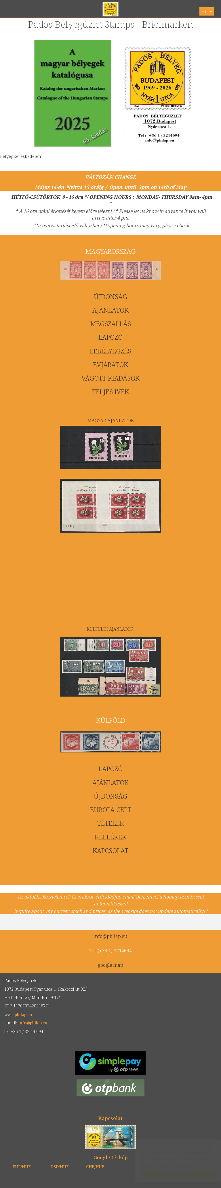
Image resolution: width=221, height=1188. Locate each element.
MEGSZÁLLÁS (110, 323)
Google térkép (111, 1157)
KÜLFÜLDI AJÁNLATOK (110, 629)
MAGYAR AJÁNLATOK (110, 420)
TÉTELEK (110, 823)
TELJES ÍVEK (110, 391)
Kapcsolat (110, 1118)
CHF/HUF (95, 1166)
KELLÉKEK (110, 837)
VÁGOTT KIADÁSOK (110, 378)
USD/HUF (59, 1166)
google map (110, 965)
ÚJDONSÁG (110, 296)
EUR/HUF (21, 1166)
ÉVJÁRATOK (110, 364)
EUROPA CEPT (110, 809)
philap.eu (111, 9)
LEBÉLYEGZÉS (110, 351)
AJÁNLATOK (110, 310)
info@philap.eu (110, 936)
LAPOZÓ (110, 337)
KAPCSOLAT (110, 850)
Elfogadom (172, 1174)
